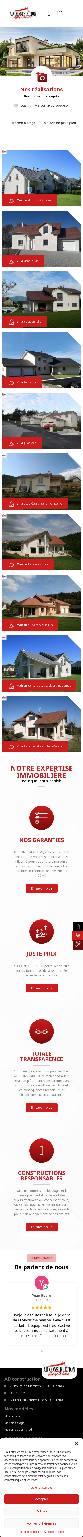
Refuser (41, 1511)
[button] (76, 1443)
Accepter (41, 1499)
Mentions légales (54, 1532)
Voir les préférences (41, 1523)
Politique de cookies (30, 1532)
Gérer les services (41, 1487)
